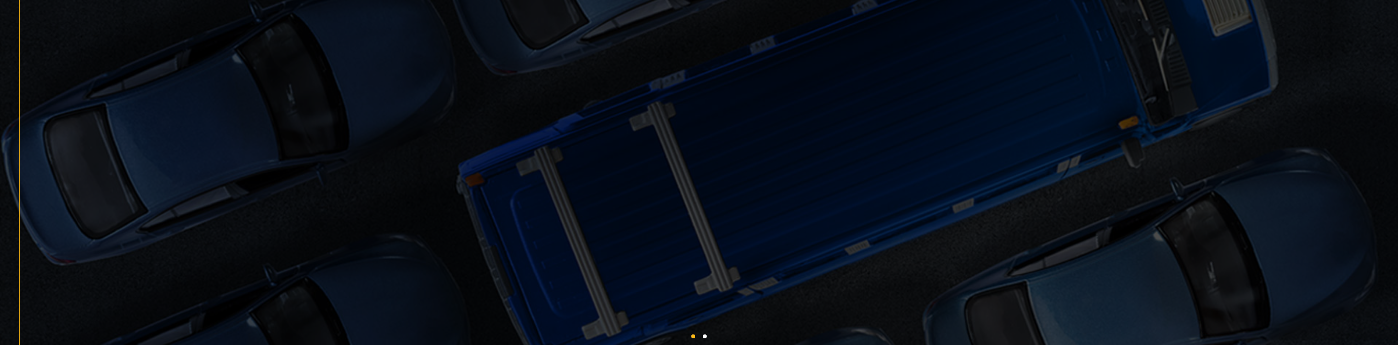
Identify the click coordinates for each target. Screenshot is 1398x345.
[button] (693, 336)
